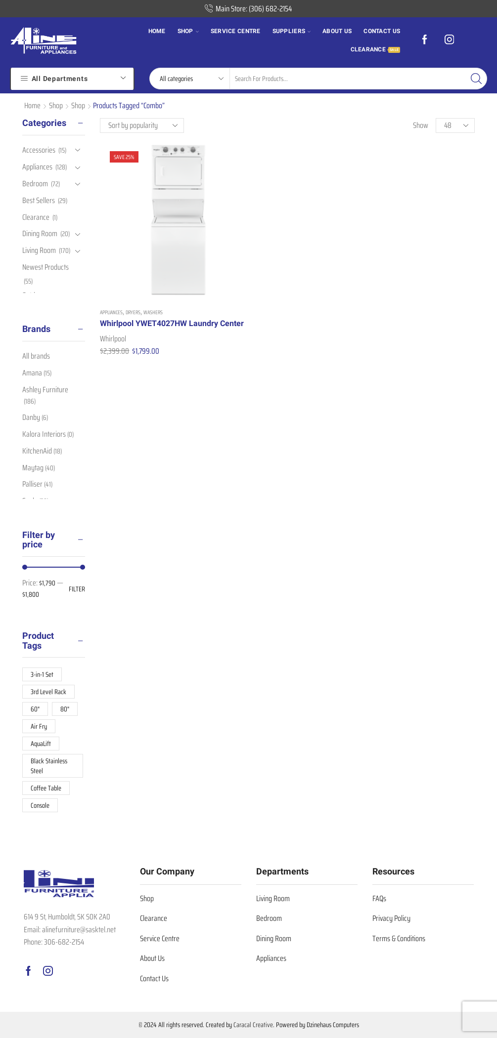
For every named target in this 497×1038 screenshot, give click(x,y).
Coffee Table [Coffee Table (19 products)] (46, 788)
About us (337, 31)
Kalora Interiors (48, 434)
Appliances (111, 276)
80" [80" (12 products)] (64, 709)
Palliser (37, 484)
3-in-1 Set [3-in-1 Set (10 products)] (42, 674)
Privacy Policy (391, 918)
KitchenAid (42, 451)
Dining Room (39, 233)
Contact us (381, 31)
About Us (152, 958)
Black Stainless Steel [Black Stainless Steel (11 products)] (49, 765)
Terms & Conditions (398, 938)
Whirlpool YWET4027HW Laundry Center (143, 292)
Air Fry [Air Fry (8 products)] (39, 726)
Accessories (38, 150)
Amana (36, 373)
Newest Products (45, 267)
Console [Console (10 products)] (40, 805)
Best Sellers (38, 200)
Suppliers (291, 31)
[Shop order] (142, 125)
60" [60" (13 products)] (35, 709)
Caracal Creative (253, 1024)
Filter (77, 588)
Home (157, 31)
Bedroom (35, 183)
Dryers (133, 276)
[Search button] (476, 78)
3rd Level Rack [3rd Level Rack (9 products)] (48, 691)
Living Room (39, 250)
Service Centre (236, 31)
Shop (188, 31)
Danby (35, 417)
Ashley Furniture (45, 395)
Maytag (38, 467)
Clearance (376, 49)
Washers (153, 276)
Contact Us (154, 978)
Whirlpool (113, 313)
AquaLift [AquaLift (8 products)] (41, 743)
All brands (36, 356)
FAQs (379, 898)
